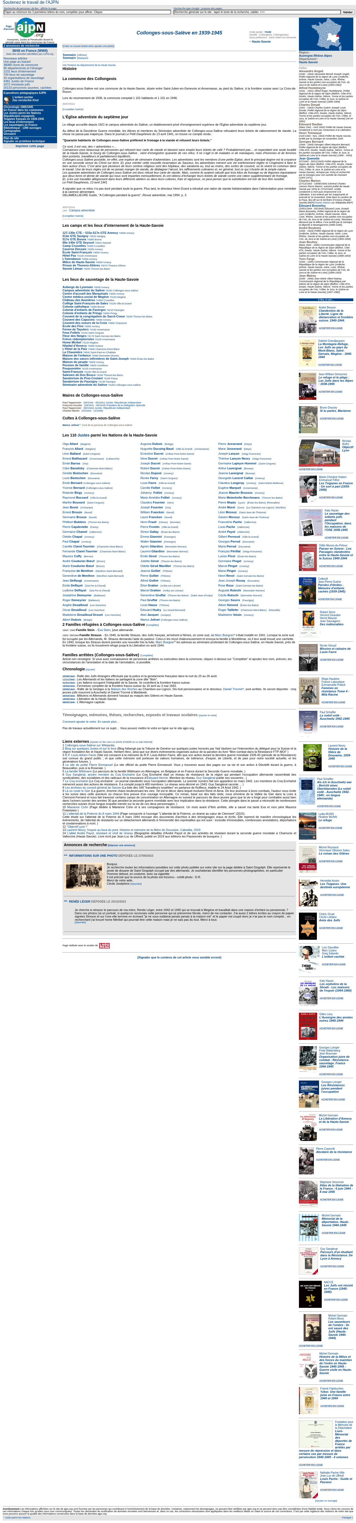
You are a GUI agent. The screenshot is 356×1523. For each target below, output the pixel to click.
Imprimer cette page (30, 146)
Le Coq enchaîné (76, 781)
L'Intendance (72, 258)
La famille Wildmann (78, 771)
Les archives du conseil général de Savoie (93, 787)
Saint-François (73, 371)
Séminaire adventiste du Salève (85, 384)
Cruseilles (99, 246)
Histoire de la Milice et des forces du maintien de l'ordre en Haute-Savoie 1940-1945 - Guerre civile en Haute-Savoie (335, 1365)
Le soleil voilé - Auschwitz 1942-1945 (334, 717)
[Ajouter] (90, 669)
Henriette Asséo (329, 880)
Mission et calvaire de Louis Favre (335, 650)
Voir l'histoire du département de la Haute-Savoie (89, 65)
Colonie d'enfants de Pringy (82, 313)
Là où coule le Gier (77, 790)
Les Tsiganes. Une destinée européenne (335, 885)
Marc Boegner (224, 635)
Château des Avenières (79, 300)
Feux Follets (71, 332)
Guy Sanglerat (329, 1248)
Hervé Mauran (328, 618)
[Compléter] (152, 625)
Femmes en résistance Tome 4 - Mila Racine (335, 691)
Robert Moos (336, 1318)
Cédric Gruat (327, 914)
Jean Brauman (328, 1053)
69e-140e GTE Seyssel (78, 242)
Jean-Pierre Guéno (329, 581)
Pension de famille (76, 365)
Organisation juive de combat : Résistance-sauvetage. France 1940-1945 (334, 1061)
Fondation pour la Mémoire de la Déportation (344, 1424)
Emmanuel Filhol (329, 480)
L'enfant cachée (333, 956)
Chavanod (121, 323)
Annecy (130, 233)
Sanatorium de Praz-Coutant (83, 378)
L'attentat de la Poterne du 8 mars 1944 (93, 813)
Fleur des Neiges (74, 335)
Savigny (100, 236)
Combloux (102, 365)
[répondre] (136, 883)
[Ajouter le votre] (208, 715)
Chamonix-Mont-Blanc (107, 349)
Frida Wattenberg (329, 1050)
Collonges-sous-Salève (125, 290)
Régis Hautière (330, 678)
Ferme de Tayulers (76, 329)
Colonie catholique (76, 306)
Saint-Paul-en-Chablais (103, 352)
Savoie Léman (73, 268)
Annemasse (90, 255)
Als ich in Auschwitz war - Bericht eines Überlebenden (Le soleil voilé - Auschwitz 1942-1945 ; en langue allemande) (334, 790)
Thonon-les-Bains (100, 268)
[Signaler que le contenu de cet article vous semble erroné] (179, 957)
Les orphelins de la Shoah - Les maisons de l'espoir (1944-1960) (336, 987)
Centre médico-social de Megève (86, 296)
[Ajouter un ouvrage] (326, 1500)
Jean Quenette (309, 158)
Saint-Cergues (96, 333)
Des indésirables (331, 624)
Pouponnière (72, 368)
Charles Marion (322, 202)
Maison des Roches (124, 689)
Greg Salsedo (330, 953)
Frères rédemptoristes (78, 339)
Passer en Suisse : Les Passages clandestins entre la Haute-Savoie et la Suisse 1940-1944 (336, 553)
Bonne (98, 239)
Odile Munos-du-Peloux (333, 545)
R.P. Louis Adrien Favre (80, 755)
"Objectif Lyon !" (77, 826)
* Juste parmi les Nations (16, 1517)
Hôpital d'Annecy (75, 345)
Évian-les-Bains (145, 359)
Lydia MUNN (326, 814)
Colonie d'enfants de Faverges (84, 309)
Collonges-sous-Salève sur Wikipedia (90, 745)
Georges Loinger (329, 1047)
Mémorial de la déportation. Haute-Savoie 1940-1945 (335, 1222)
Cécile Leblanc (328, 917)
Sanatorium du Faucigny (80, 381)
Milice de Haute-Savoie (79, 262)
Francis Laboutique (333, 681)
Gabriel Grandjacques (331, 340)
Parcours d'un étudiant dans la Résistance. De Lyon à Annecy (336, 1255)
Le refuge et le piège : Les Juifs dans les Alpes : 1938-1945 (335, 380)
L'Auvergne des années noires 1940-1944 (336, 1019)
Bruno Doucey (328, 407)
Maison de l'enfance (77, 355)
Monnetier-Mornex (108, 355)
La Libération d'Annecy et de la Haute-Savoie (335, 1120)
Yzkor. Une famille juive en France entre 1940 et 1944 (335, 1395)
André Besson (327, 307)
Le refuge (325, 820)
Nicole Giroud (328, 645)
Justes (83, 435)
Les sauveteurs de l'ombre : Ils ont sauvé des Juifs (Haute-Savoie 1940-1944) (339, 1330)
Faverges (118, 310)
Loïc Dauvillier (330, 947)
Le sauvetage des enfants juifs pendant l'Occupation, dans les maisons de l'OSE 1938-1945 (338, 521)
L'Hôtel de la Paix (75, 349)
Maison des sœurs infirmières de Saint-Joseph (96, 358)
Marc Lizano (329, 950)
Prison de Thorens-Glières (81, 265)
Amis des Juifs (329, 920)
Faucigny (110, 381)
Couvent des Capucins (79, 319)
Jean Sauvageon (330, 621)
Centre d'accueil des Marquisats (85, 293)
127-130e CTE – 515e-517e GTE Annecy (90, 232)
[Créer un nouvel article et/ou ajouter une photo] (88, 46)
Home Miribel (72, 342)
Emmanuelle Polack (333, 684)
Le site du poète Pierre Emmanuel (89, 764)
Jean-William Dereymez (332, 374)
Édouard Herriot (157, 777)
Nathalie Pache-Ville (332, 1472)
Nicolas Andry (346, 442)
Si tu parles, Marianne (335, 410)
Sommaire (69, 54)
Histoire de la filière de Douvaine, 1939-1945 (339, 753)
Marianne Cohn (77, 807)
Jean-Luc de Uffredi (332, 1475)
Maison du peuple (75, 362)
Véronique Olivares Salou (334, 850)
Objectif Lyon (347, 448)
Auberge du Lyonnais (78, 287)
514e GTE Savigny (75, 236)
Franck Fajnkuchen (331, 1388)
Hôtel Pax (69, 255)
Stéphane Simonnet (332, 1182)
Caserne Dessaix (74, 249)
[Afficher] (81, 55)
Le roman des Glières (334, 853)
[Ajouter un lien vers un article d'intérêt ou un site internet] (121, 742)
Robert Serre (327, 612)
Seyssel (106, 242)
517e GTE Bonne (74, 239)
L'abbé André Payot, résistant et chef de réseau (100, 833)
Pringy (113, 313)
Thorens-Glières (117, 265)
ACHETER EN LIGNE (331, 328)
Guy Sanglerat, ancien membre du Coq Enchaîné (100, 774)
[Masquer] (82, 58)
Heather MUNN (327, 816)
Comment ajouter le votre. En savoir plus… (91, 721)
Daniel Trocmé (232, 689)
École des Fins (73, 326)
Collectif (323, 578)
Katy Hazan (332, 510)
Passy (114, 378)
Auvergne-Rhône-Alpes (315, 55)
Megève (121, 297)
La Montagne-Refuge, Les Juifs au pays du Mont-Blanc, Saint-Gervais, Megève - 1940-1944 (335, 350)
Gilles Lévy (326, 1014)
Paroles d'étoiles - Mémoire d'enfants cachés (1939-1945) (331, 588)
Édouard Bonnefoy (312, 205)
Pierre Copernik (325, 1148)
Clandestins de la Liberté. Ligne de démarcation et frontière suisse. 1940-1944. (336, 315)
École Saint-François (77, 252)
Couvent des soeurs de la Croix (85, 322)
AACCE (328, 1282)
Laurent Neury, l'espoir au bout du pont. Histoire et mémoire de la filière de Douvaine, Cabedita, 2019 (133, 829)
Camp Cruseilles (74, 245)
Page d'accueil (9, 27)
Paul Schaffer (328, 712)
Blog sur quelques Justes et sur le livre (91, 748)
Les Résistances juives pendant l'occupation (333, 1088)
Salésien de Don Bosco (79, 375)
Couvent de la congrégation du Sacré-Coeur (94, 316)
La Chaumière (72, 352)
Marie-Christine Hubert (332, 477)
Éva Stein (104, 630)
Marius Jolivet (71, 425)
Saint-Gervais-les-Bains (107, 336)
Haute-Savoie (308, 62)
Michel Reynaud (328, 847)
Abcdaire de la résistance (334, 1152)
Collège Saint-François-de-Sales (85, 303)
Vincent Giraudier (330, 615)
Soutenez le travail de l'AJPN (31, 2)
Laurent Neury (336, 745)
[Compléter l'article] (73, 109)
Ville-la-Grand (123, 303)
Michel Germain (328, 1115)
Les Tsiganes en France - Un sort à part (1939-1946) (336, 486)
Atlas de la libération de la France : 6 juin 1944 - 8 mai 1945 (336, 1188)
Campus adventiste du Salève (84, 290)
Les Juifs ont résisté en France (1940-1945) (338, 1288)
